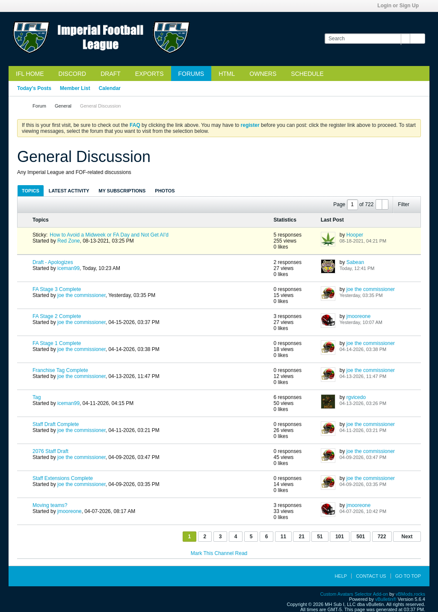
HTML (227, 73)
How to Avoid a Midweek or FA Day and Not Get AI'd (109, 235)
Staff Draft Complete (56, 424)
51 (320, 537)
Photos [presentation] (165, 190)
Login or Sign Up (400, 6)
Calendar (110, 88)
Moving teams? (50, 505)
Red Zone (68, 241)
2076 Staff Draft (50, 451)
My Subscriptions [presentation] (122, 190)
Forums (191, 73)
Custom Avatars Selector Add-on (354, 594)
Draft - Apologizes (53, 262)
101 (339, 537)
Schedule (307, 73)
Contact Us (371, 576)
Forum (39, 105)
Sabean (355, 262)
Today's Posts (34, 88)
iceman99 (68, 268)
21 (301, 537)
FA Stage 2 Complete (57, 316)
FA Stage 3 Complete (57, 289)
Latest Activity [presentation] (69, 190)
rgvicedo (356, 397)
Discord (72, 73)
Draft (111, 73)
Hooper (354, 235)
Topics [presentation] (30, 190)
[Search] (367, 38)
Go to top (408, 576)
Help (340, 576)
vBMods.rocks (410, 594)
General (63, 105)
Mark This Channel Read (219, 553)
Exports (149, 73)
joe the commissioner (81, 295)
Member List (75, 88)
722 (382, 537)
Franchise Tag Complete (60, 370)
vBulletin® (386, 599)
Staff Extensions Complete (63, 478)
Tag (37, 397)
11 (283, 537)
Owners (262, 73)
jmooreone (358, 316)
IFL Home (30, 73)
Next (406, 537)
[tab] (30, 190)
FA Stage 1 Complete (57, 343)
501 (360, 537)
